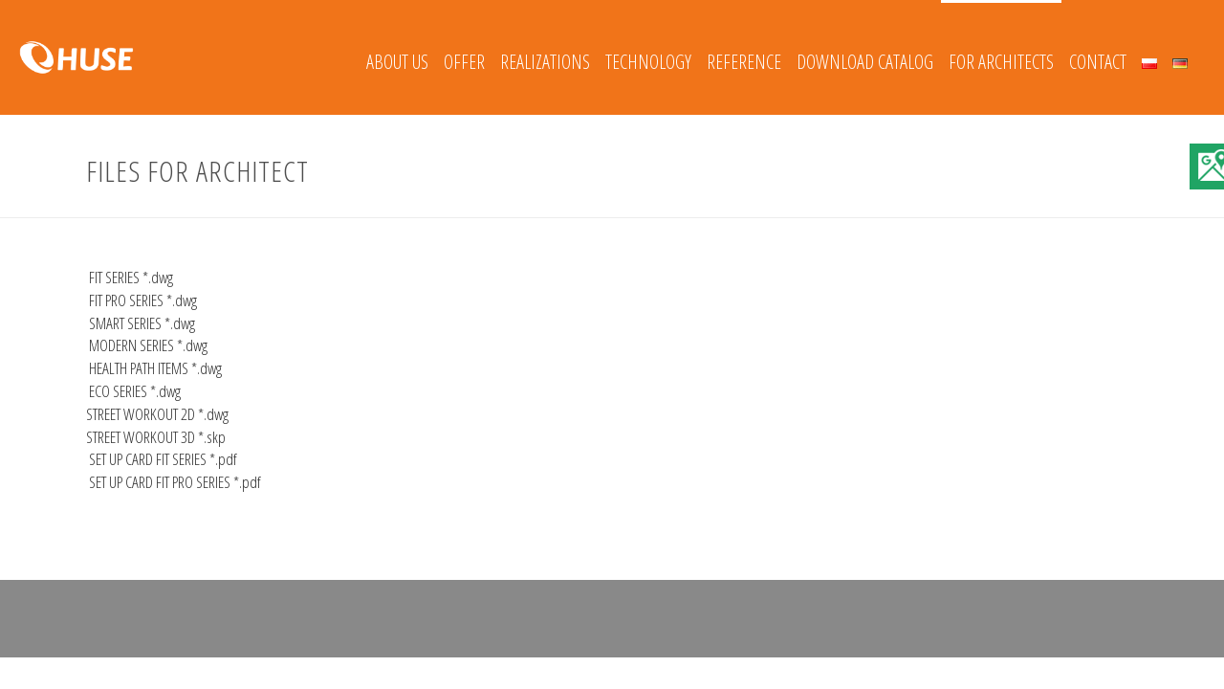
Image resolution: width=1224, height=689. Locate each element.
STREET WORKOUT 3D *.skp (156, 437)
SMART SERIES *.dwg (140, 323)
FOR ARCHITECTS (1001, 62)
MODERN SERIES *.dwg (147, 345)
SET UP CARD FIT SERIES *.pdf (161, 459)
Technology (648, 62)
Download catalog (865, 62)
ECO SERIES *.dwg (133, 391)
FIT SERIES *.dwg (129, 277)
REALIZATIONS (545, 62)
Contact (1097, 62)
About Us (397, 62)
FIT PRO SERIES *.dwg (141, 300)
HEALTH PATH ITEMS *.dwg (154, 368)
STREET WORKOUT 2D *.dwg (157, 414)
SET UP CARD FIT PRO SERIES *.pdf (173, 482)
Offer (464, 62)
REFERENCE (744, 62)
